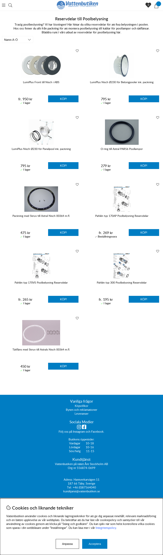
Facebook (97, 431)
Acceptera (95, 543)
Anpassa (67, 543)
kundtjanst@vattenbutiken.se (81, 491)
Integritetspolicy (106, 528)
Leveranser (81, 413)
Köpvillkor (81, 406)
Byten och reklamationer (81, 410)
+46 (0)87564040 (84, 487)
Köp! (63, 99)
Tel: (70, 487)
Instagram (79, 431)
